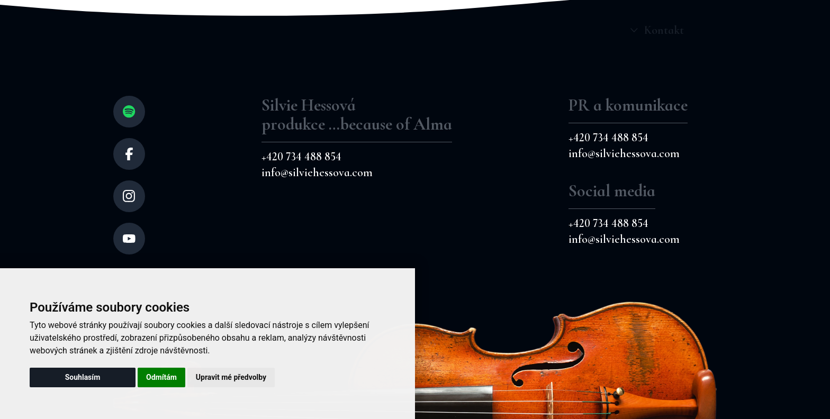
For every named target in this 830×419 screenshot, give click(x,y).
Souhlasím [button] (83, 377)
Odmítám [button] (161, 377)
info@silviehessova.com (317, 172)
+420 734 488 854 (301, 156)
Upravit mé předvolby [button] (231, 377)
